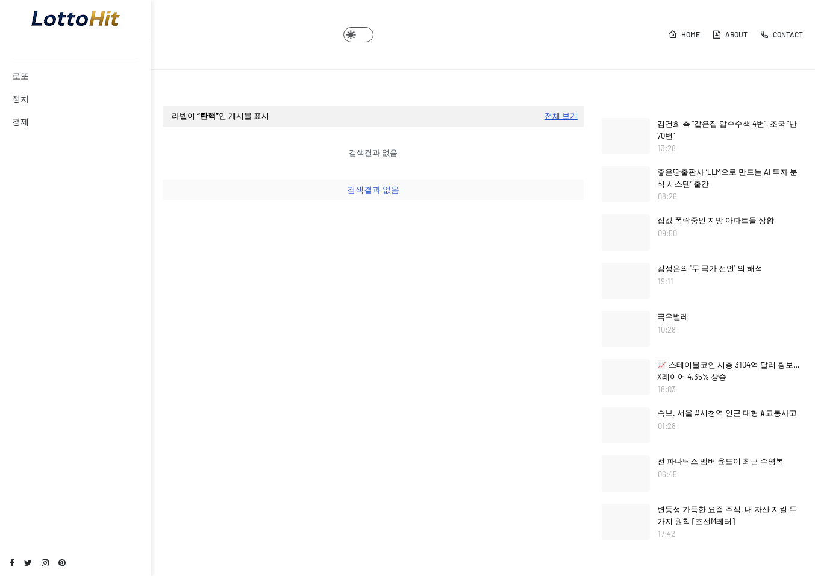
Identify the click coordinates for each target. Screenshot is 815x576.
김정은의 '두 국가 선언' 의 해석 (710, 268)
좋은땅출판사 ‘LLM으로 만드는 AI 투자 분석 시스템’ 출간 (727, 178)
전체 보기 (561, 116)
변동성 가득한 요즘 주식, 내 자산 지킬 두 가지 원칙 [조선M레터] (727, 515)
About (730, 34)
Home (684, 34)
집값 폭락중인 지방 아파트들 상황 (715, 220)
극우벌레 (673, 316)
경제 (20, 121)
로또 (20, 75)
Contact (781, 34)
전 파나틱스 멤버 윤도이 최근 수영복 (720, 461)
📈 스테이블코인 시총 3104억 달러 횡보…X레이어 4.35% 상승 (728, 370)
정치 (20, 98)
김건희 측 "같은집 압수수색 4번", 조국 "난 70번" (727, 129)
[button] (358, 34)
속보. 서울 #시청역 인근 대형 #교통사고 (727, 413)
